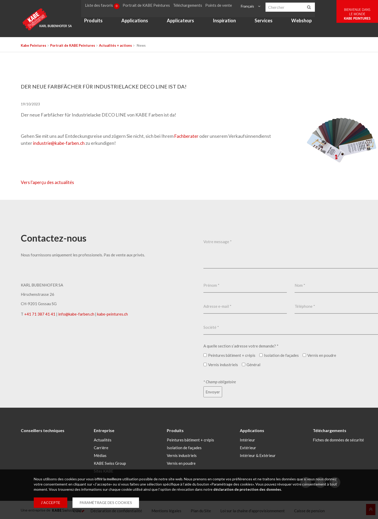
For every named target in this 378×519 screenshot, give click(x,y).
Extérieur (248, 447)
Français (248, 6)
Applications (136, 22)
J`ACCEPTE (50, 502)
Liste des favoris (104, 6)
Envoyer (212, 392)
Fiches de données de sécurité (338, 439)
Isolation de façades (184, 447)
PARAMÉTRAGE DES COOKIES (105, 502)
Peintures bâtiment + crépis (190, 439)
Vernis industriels (182, 455)
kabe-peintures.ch (112, 314)
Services (265, 22)
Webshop (303, 22)
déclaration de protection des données (247, 489)
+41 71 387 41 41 (39, 314)
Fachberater (187, 136)
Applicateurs (182, 22)
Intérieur (247, 439)
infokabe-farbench (76, 314)
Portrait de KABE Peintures (148, 6)
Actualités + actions (115, 45)
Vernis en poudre (181, 462)
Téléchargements (190, 6)
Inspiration (226, 22)
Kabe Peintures (33, 45)
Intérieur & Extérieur (258, 455)
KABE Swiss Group (110, 462)
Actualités (102, 439)
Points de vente (221, 6)
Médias (100, 455)
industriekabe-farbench (59, 143)
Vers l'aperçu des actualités (48, 182)
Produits (95, 22)
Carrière (101, 447)
